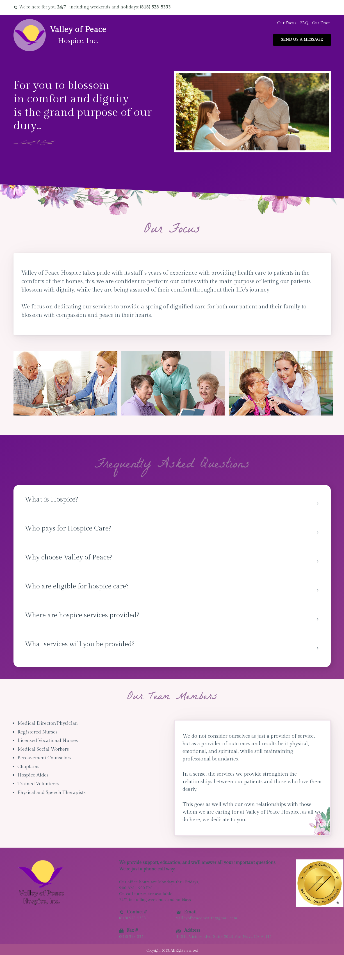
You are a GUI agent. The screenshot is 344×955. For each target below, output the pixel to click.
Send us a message (302, 39)
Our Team (321, 23)
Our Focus (286, 23)
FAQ (304, 23)
